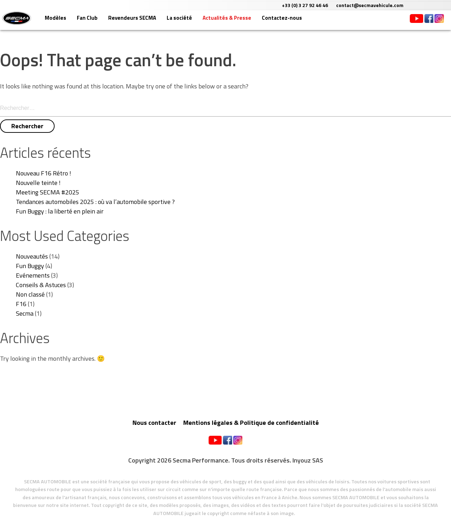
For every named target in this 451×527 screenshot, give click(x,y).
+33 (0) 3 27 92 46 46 (345, 5)
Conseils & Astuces (41, 285)
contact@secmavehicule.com (410, 5)
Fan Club (111, 22)
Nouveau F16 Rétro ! (43, 173)
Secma (24, 313)
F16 (21, 304)
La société (203, 22)
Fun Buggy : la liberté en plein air (60, 211)
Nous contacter (154, 422)
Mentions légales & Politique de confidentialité (251, 422)
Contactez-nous (306, 22)
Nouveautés (32, 256)
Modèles (80, 22)
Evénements (33, 275)
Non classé (30, 294)
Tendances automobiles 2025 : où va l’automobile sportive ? (95, 201)
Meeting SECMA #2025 (47, 192)
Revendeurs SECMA (156, 22)
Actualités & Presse (251, 22)
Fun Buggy (30, 266)
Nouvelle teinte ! (38, 182)
